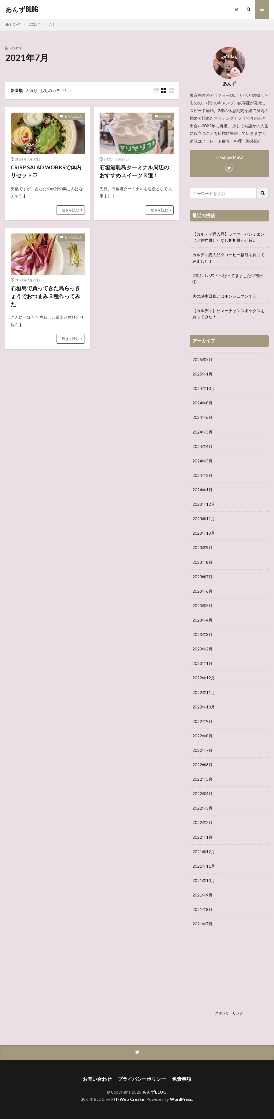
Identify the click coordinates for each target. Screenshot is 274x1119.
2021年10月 (203, 880)
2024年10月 (203, 388)
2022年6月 (202, 764)
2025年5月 (202, 359)
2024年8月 (202, 402)
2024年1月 (202, 489)
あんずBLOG (21, 9)
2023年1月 (202, 663)
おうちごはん (73, 116)
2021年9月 (202, 894)
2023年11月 (203, 518)
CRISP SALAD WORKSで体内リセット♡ (46, 171)
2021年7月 (202, 923)
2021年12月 (203, 851)
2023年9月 (202, 547)
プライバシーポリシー (142, 1079)
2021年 (35, 24)
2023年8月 (202, 562)
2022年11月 (203, 692)
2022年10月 (203, 706)
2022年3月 (202, 808)
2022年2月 (202, 822)
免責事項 (181, 1079)
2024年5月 (202, 432)
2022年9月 (202, 721)
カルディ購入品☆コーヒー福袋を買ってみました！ (228, 257)
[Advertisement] (229, 975)
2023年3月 (202, 634)
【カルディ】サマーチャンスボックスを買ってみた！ (228, 313)
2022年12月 (203, 677)
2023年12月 (203, 504)
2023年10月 (203, 533)
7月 (51, 24)
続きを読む (70, 210)
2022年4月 (202, 793)
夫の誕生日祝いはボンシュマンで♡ (224, 296)
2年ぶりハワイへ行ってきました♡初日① (227, 278)
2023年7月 (202, 576)
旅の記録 (165, 116)
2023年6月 (202, 591)
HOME (15, 24)
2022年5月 (202, 779)
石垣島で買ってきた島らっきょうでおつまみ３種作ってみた (45, 296)
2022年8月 (202, 735)
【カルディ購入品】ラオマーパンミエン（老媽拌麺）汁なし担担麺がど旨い (228, 237)
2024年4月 (202, 446)
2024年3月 (202, 460)
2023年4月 (202, 620)
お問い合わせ (97, 1079)
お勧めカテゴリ (54, 90)
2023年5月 (202, 605)
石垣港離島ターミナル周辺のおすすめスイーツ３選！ (134, 171)
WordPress (181, 1099)
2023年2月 (202, 648)
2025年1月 (202, 373)
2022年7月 (202, 750)
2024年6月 (202, 417)
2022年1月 (202, 837)
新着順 (17, 90)
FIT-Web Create (127, 1099)
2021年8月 (202, 909)
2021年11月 (203, 866)
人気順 (31, 90)
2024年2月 (202, 475)
